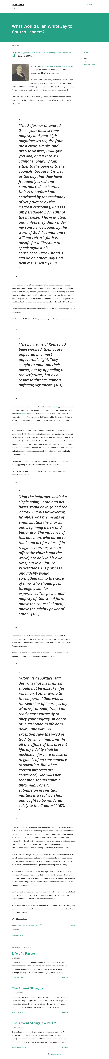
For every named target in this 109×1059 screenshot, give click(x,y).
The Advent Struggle (27, 988)
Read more (65, 977)
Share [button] (86, 52)
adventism (87, 62)
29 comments (21, 1047)
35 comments (21, 1012)
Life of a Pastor (23, 953)
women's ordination (89, 64)
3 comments (21, 977)
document (22, 414)
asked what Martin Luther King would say (57, 66)
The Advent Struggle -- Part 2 (34, 1023)
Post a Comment (17, 935)
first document (51, 407)
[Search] (89, 5)
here (32, 56)
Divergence (18, 4)
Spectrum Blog (49, 52)
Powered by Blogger (54, 1054)
